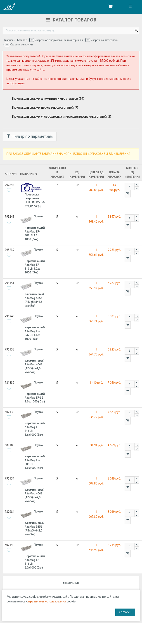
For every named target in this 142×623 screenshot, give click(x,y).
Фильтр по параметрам (30, 136)
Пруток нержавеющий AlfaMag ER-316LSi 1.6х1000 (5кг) (35, 423)
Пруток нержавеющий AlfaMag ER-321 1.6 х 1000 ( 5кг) (35, 392)
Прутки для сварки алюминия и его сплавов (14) (48, 99)
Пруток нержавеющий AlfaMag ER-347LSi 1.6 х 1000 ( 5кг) (35, 327)
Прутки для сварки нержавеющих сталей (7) (45, 108)
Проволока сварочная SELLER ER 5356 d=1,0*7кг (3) (35, 200)
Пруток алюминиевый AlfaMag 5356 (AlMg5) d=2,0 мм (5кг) (35, 523)
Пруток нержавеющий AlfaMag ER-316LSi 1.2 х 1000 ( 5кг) (35, 261)
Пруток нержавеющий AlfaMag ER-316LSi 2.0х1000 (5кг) (35, 556)
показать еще (71, 583)
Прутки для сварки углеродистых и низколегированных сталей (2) (61, 117)
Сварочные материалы (104, 40)
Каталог (22, 40)
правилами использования (47, 601)
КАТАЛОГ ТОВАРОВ (71, 20)
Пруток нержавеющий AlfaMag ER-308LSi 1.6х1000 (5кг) (35, 456)
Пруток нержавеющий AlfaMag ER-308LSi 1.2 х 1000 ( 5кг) (35, 227)
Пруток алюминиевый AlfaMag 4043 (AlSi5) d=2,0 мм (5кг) (35, 489)
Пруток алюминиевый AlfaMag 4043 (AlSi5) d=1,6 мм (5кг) (35, 360)
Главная (9, 40)
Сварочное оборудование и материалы (59, 40)
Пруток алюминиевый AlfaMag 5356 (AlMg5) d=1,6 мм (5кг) (35, 294)
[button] (31, 40)
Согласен (125, 612)
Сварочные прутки (21, 44)
